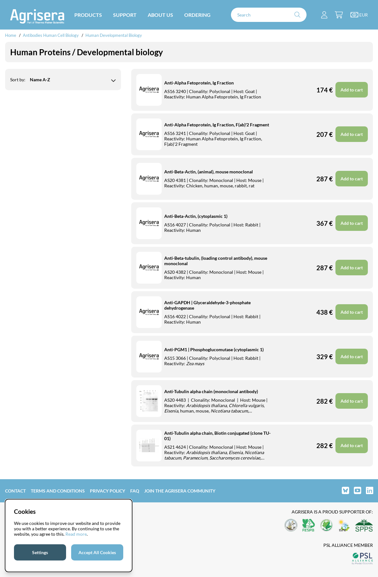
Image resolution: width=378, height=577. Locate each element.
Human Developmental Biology (113, 35)
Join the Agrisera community (179, 490)
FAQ (134, 490)
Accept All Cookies (97, 552)
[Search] (269, 15)
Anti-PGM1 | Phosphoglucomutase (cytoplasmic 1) (214, 349)
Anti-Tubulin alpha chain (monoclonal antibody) (211, 391)
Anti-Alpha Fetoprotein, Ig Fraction (199, 82)
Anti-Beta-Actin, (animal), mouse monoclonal (208, 171)
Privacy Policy (107, 490)
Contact (15, 490)
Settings (40, 552)
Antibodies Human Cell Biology (51, 35)
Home (10, 35)
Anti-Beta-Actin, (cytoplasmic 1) (195, 216)
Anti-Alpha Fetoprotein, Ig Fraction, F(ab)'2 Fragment (216, 124)
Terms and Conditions (58, 490)
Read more (76, 534)
